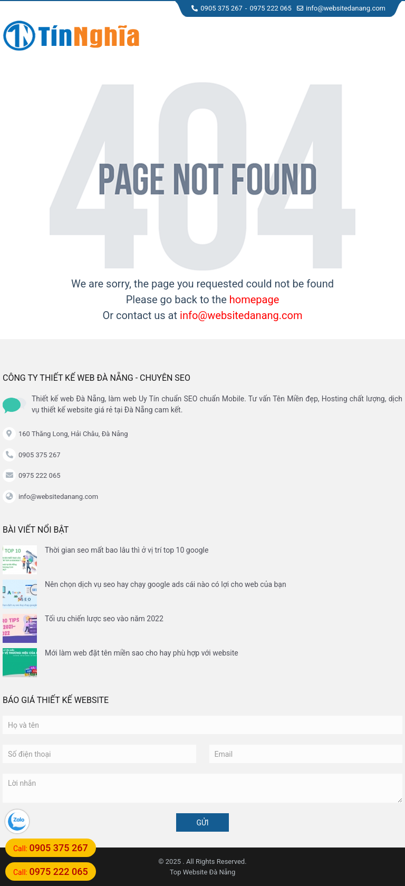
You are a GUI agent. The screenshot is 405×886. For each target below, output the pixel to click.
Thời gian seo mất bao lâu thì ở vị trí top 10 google (126, 550)
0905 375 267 (217, 8)
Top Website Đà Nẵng (203, 872)
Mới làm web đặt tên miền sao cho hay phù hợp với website (141, 653)
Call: (50, 847)
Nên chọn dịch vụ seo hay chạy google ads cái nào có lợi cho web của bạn (165, 584)
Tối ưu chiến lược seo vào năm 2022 (104, 618)
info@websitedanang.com (341, 8)
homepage (254, 299)
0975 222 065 (270, 8)
